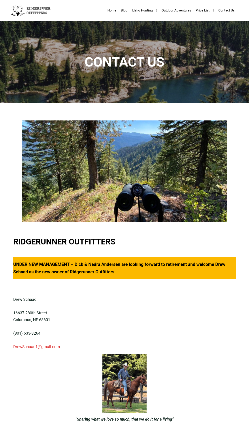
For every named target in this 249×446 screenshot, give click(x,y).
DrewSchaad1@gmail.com (36, 346)
